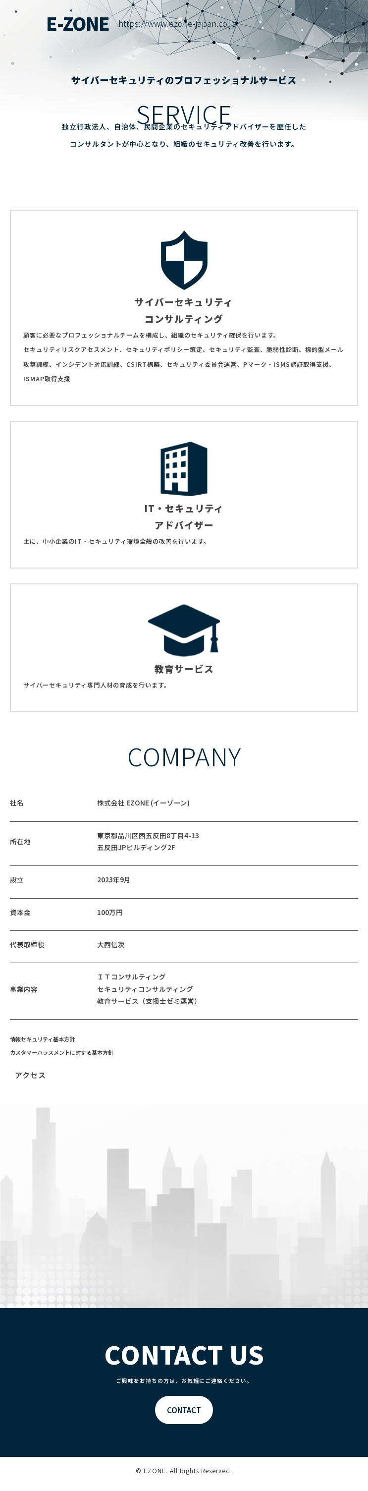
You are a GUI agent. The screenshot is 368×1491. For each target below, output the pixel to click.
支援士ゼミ (163, 1001)
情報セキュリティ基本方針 (42, 1039)
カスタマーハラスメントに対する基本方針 (61, 1052)
